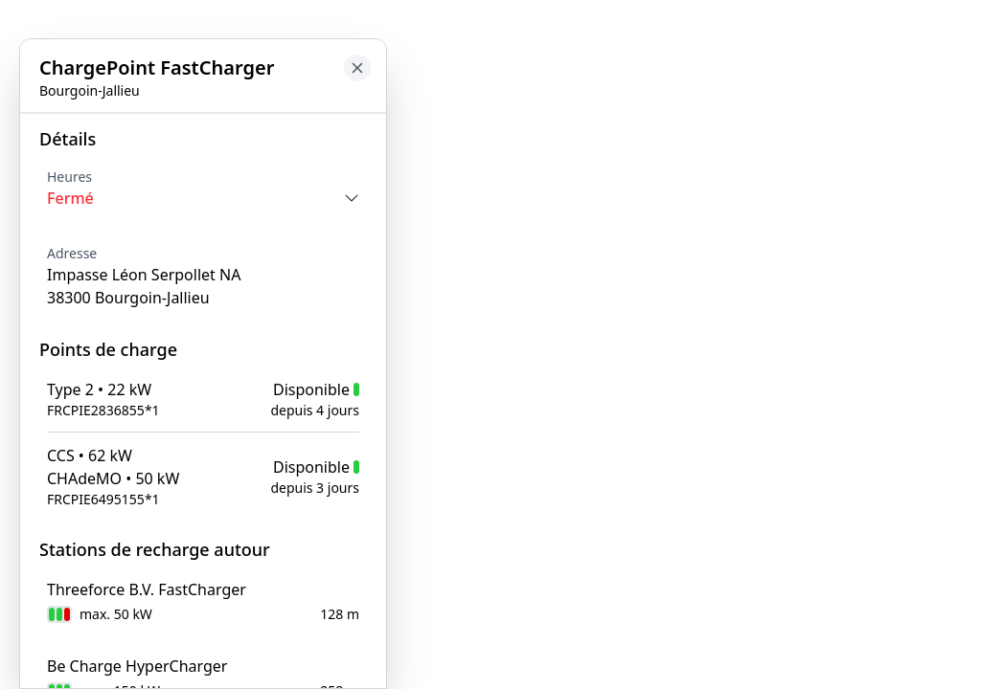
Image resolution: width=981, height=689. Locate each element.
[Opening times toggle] (203, 198)
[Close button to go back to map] (357, 68)
